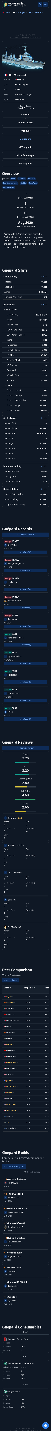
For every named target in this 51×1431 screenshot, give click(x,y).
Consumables (8, 187)
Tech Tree (33, 183)
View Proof (25, 552)
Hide (44, 276)
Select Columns (11, 980)
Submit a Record (25, 534)
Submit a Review (25, 748)
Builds (23, 183)
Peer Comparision (10, 183)
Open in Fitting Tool (14, 1166)
